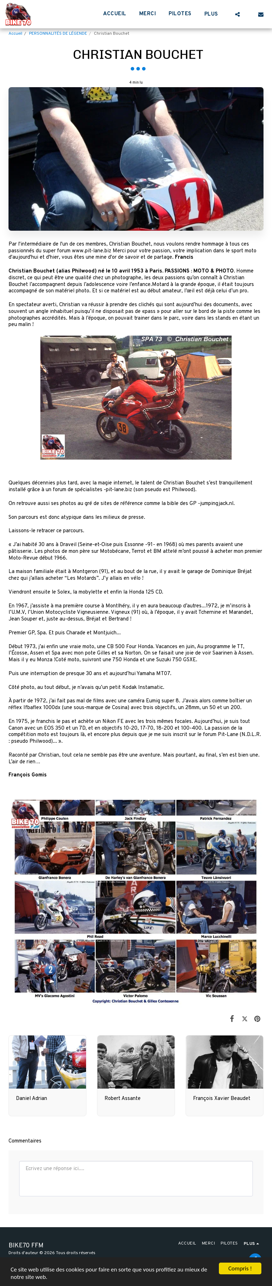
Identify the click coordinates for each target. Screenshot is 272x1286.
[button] (237, 14)
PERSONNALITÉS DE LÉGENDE (58, 33)
